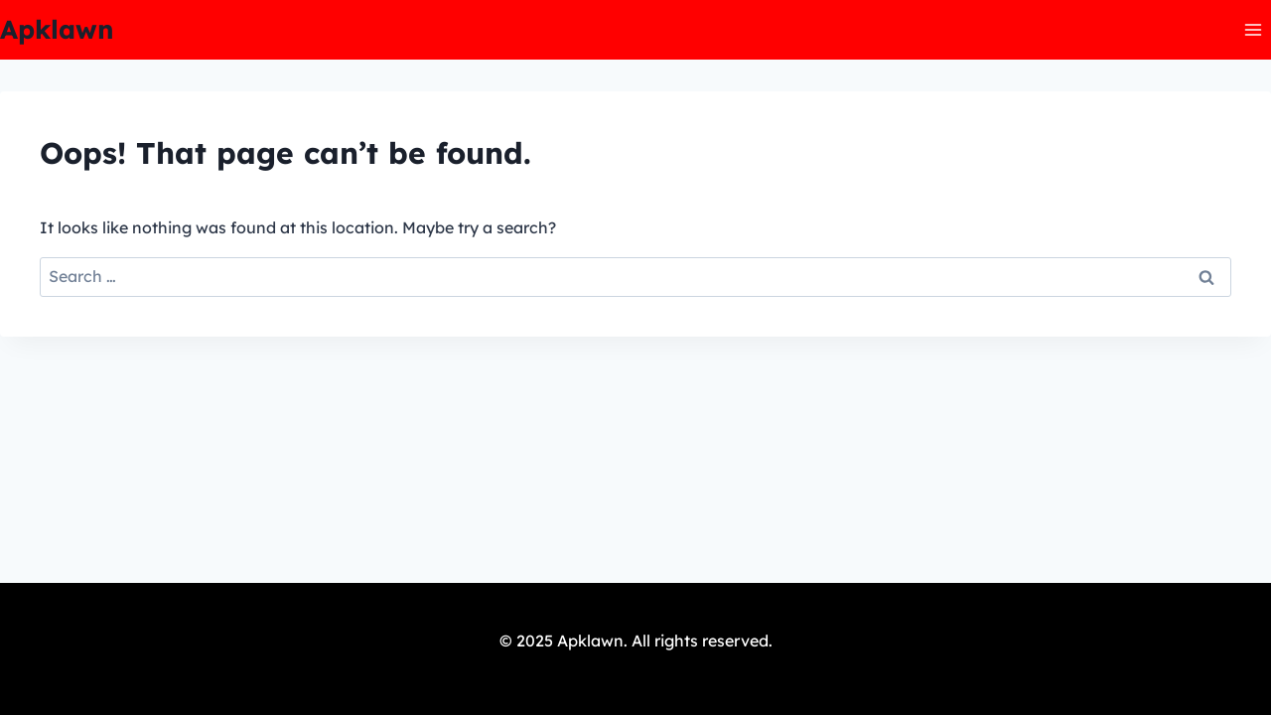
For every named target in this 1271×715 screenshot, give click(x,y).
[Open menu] (1252, 29)
